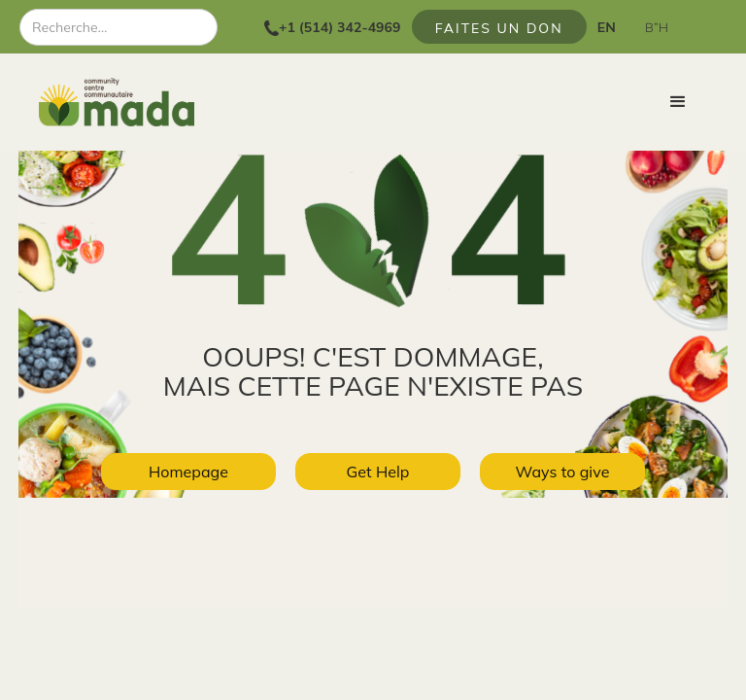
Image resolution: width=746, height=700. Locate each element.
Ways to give (563, 471)
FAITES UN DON (499, 28)
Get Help (378, 471)
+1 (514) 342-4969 (339, 27)
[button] (678, 102)
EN (606, 27)
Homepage (188, 471)
